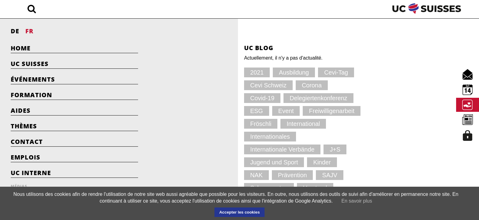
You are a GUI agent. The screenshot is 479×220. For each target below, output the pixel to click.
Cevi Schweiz (286, 72)
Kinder (233, 123)
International (297, 98)
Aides (21, 110)
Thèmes (24, 126)
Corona (180, 85)
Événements (33, 79)
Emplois (25, 157)
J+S (290, 110)
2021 (177, 72)
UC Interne (31, 173)
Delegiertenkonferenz (261, 85)
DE (15, 31)
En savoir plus (356, 201)
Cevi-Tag (247, 72)
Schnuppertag (214, 136)
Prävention (292, 123)
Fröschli (260, 98)
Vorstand (254, 136)
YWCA (179, 149)
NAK (260, 123)
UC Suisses (30, 64)
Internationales (188, 110)
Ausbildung (210, 72)
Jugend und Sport (191, 123)
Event (178, 98)
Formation (31, 95)
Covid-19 (213, 85)
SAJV (178, 136)
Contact (27, 142)
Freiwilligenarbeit (217, 98)
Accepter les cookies (239, 212)
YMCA (287, 136)
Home (21, 48)
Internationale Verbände (245, 110)
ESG (305, 85)
